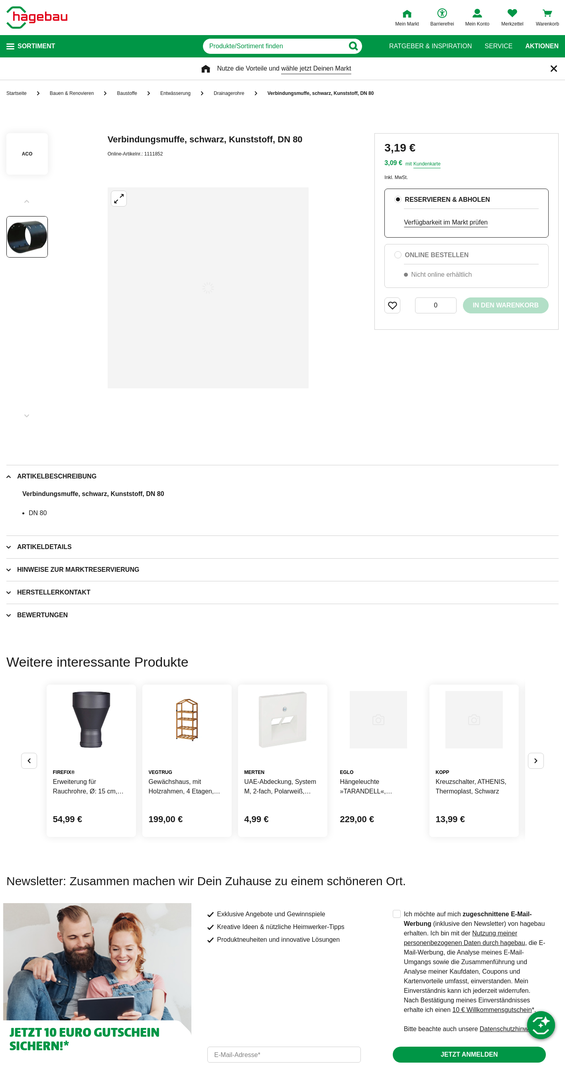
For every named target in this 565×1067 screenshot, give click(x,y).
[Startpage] (36, 17)
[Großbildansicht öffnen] (208, 287)
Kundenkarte (427, 164)
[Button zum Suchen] (366, 46)
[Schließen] (554, 68)
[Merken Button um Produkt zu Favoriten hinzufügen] (392, 305)
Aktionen (542, 46)
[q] (274, 46)
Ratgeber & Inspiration (430, 46)
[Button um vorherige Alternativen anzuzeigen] (29, 793)
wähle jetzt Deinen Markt (316, 68)
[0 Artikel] (435, 305)
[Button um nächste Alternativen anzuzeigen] (536, 793)
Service (498, 46)
